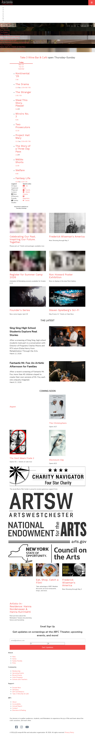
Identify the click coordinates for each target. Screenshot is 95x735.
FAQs (14, 663)
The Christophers (58, 423)
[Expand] (91, 2)
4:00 (16, 174)
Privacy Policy (69, 732)
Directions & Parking (19, 710)
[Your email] (47, 640)
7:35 (20, 96)
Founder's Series (20, 310)
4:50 (25, 88)
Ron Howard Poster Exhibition (61, 276)
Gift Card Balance (18, 692)
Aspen (13, 406)
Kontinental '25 (22, 75)
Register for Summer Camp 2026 (26, 276)
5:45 (16, 120)
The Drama (22, 84)
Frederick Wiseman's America (67, 236)
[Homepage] (7, 2)
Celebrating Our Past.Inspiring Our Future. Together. (23, 239)
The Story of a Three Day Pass (22, 149)
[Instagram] (21, 727)
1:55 (16, 96)
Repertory (26, 197)
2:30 (22, 141)
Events (26, 190)
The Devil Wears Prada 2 (22, 458)
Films (14, 657)
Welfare (20, 170)
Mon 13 (21, 65)
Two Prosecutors (22, 126)
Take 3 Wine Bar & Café (33, 57)
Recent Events (17, 675)
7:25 (25, 182)
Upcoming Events (18, 673)
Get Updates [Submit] (47, 647)
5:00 (16, 109)
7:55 (29, 88)
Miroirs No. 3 (22, 115)
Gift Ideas (15, 690)
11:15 (17, 141)
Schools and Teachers (19, 679)
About (14, 702)
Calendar (21, 69)
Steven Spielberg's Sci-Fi (64, 310)
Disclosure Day (56, 460)
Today (21, 62)
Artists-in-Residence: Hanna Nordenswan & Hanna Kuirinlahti (20, 607)
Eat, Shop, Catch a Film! (47, 581)
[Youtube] (27, 727)
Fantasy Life (22, 178)
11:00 (17, 166)
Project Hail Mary (22, 136)
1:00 (16, 155)
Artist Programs (17, 677)
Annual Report (17, 706)
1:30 (22, 88)
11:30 (17, 182)
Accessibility (16, 704)
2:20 (22, 182)
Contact (15, 708)
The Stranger (23, 92)
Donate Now (16, 688)
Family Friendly (17, 661)
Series (26, 200)
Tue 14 (21, 67)
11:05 (17, 88)
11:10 (17, 131)
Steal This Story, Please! (21, 103)
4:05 (25, 141)
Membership (16, 671)
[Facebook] (16, 727)
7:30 (16, 80)
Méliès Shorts (19, 161)
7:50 (29, 141)
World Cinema (26, 193)
